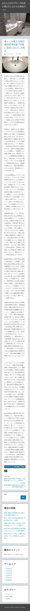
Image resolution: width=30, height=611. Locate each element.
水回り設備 (16, 466)
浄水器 (23, 466)
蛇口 (6, 471)
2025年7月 (9, 568)
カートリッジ (8, 466)
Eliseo (19, 54)
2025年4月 (9, 575)
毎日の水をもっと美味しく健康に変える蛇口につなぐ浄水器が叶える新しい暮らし (15, 536)
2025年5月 (9, 573)
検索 (5, 494)
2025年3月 (9, 578)
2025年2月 (9, 580)
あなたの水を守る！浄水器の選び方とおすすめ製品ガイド (14, 6)
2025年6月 (9, 571)
